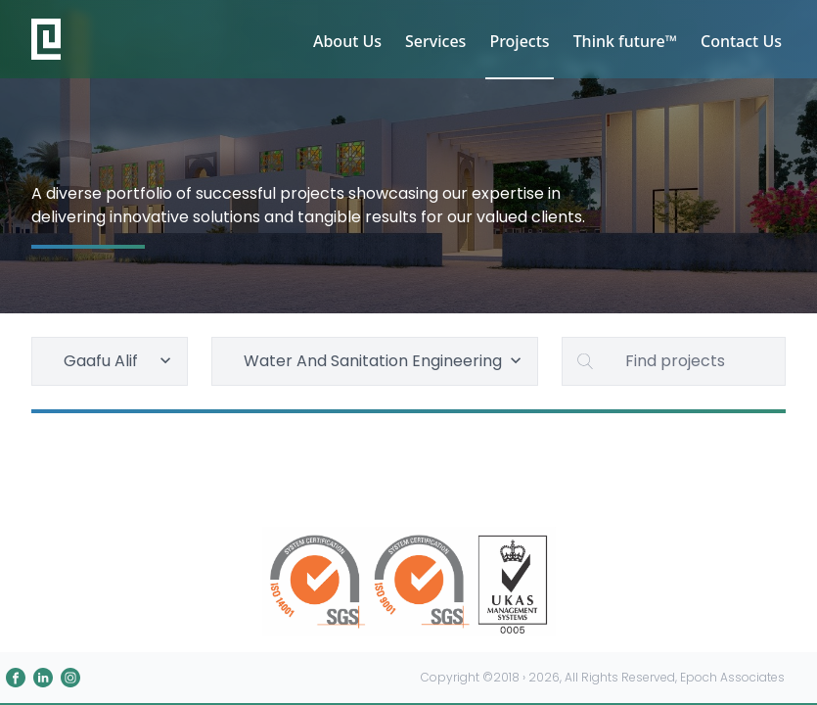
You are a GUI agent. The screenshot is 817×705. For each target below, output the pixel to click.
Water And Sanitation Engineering (385, 361)
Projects (519, 41)
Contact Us (741, 41)
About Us (347, 41)
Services (435, 41)
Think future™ (625, 41)
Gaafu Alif (120, 361)
